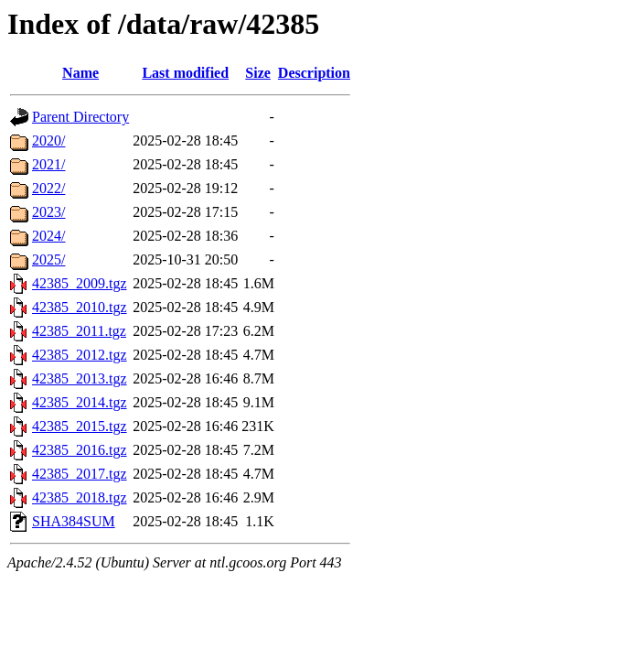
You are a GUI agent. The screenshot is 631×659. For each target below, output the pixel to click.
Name (80, 73)
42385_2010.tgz (79, 307)
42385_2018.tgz (79, 497)
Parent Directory (80, 116)
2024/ (48, 235)
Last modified (185, 73)
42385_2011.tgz (79, 331)
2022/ (48, 188)
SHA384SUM (73, 521)
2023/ (48, 212)
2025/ (48, 259)
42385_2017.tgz (79, 473)
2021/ (48, 164)
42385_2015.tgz (79, 426)
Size (258, 73)
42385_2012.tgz (79, 354)
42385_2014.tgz (79, 402)
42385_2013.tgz (79, 378)
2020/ (48, 140)
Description (314, 73)
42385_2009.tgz (79, 283)
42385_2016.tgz (79, 450)
